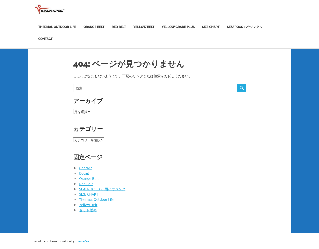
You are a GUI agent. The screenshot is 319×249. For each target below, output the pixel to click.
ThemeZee (82, 241)
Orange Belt (94, 27)
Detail (84, 173)
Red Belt (119, 27)
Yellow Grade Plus (178, 27)
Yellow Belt (143, 27)
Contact (45, 39)
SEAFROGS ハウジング (243, 27)
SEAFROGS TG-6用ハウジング (102, 189)
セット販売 (88, 210)
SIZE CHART (210, 27)
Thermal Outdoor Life (57, 27)
